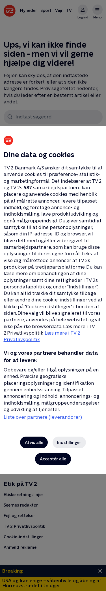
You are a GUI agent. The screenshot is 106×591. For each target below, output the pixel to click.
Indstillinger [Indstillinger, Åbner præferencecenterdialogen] (69, 442)
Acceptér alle (53, 458)
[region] (53, 295)
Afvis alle (34, 442)
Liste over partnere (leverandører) (43, 417)
